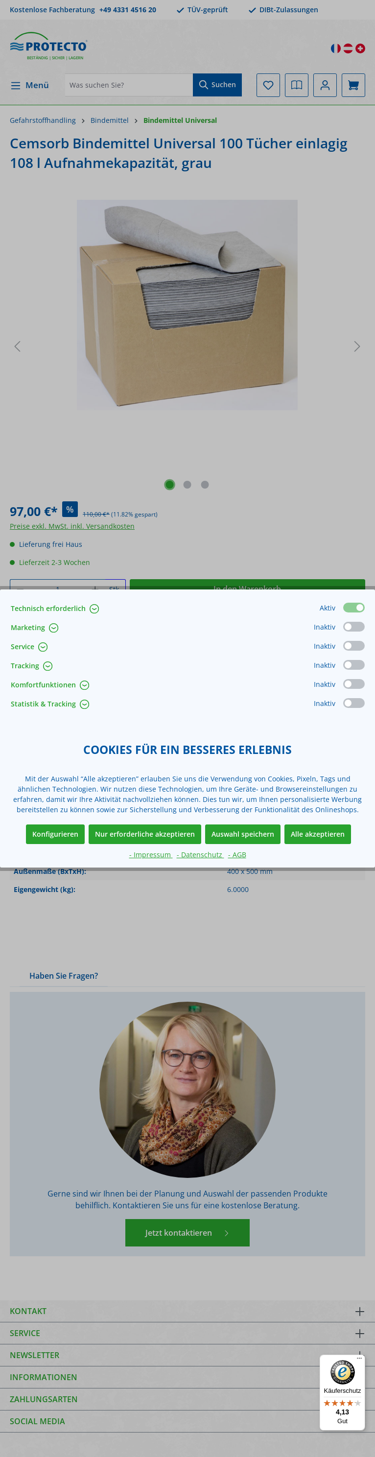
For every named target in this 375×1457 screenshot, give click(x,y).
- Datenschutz (200, 854)
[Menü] (359, 1360)
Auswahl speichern (242, 834)
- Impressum (151, 854)
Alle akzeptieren (318, 834)
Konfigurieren (55, 834)
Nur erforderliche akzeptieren (145, 834)
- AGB (237, 854)
